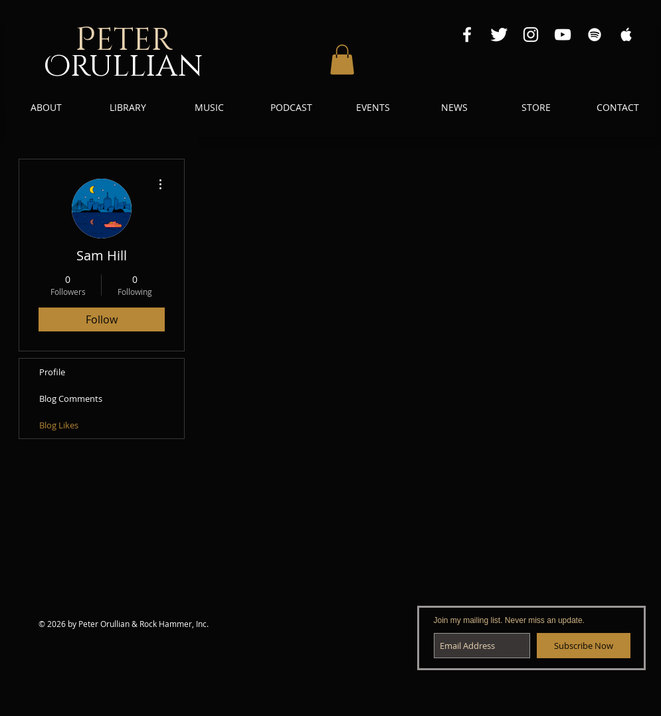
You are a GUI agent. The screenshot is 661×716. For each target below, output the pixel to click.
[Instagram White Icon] (531, 35)
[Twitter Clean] (499, 35)
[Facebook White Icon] (467, 35)
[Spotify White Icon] (595, 35)
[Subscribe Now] (583, 645)
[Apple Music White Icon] (626, 35)
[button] (342, 59)
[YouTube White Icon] (563, 35)
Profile (52, 372)
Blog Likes (58, 425)
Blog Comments (70, 398)
